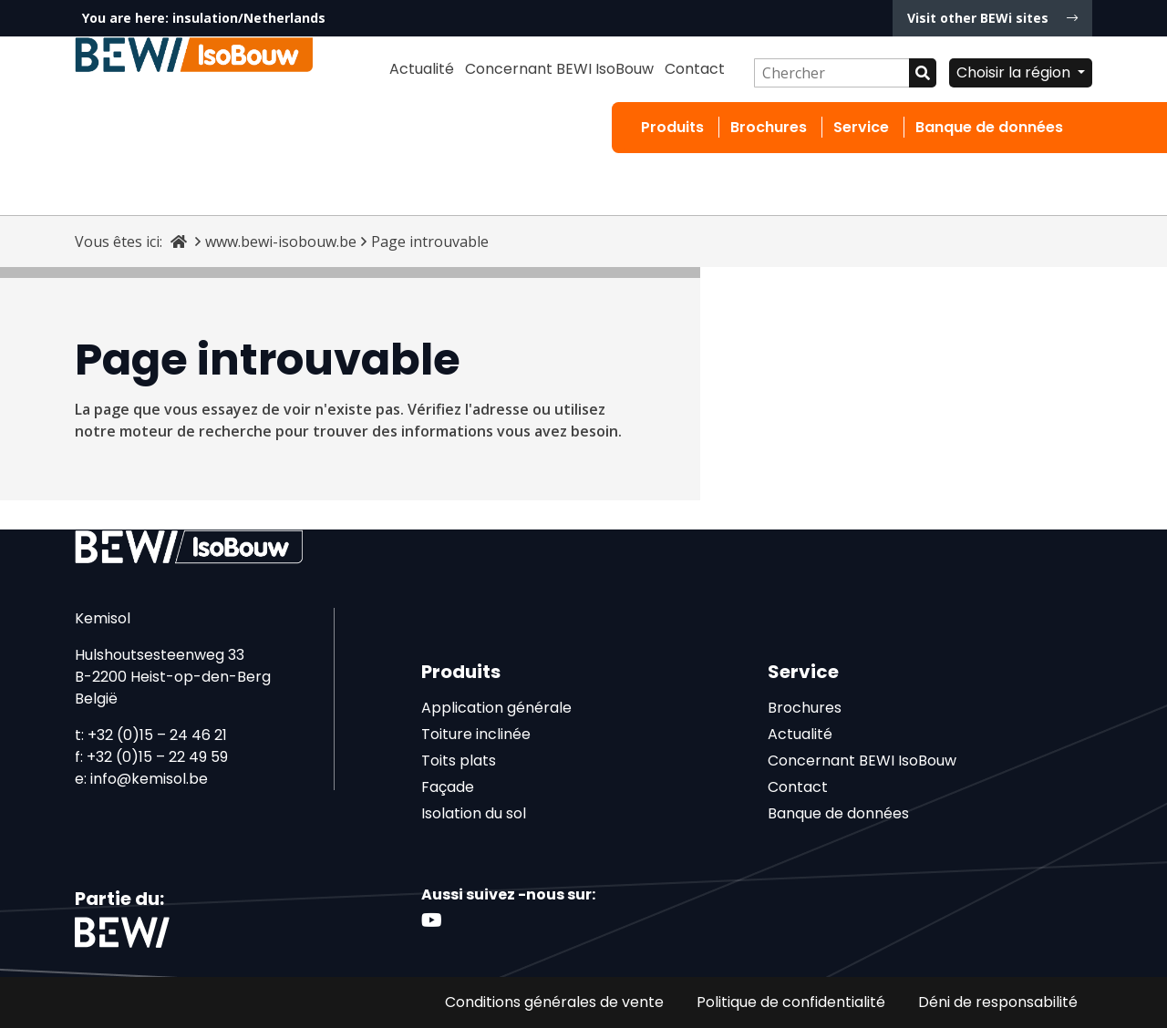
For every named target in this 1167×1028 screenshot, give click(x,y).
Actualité (421, 68)
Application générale (496, 707)
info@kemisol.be (149, 778)
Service (861, 127)
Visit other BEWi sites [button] (992, 17)
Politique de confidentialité (791, 1002)
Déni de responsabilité (998, 1002)
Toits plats (458, 760)
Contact (695, 68)
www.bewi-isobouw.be (280, 241)
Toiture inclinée (476, 734)
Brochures (768, 127)
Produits (672, 127)
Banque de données (989, 127)
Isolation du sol (473, 813)
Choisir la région (1015, 72)
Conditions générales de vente (554, 1002)
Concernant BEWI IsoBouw (559, 68)
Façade (447, 786)
